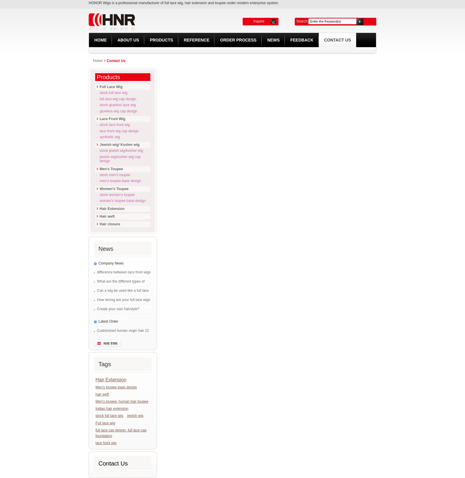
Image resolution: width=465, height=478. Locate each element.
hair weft (102, 394)
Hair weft (107, 216)
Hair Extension (112, 209)
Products (161, 40)
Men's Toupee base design (120, 181)
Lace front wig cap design (119, 131)
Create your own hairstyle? (118, 309)
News (273, 40)
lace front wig (106, 443)
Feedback (301, 40)
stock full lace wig (109, 416)
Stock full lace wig (113, 93)
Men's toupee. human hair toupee (121, 401)
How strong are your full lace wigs (123, 300)
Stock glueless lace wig (118, 105)
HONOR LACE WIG (153, 20)
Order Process (238, 40)
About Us (128, 40)
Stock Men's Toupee (115, 175)
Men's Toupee (111, 169)
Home (100, 40)
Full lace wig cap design (118, 99)
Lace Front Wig (112, 119)
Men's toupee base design (116, 387)
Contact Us (337, 40)
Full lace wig (105, 423)
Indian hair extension (111, 409)
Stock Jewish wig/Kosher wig (121, 151)
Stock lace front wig (115, 125)
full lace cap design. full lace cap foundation (120, 433)
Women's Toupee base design (123, 201)
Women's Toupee (114, 189)
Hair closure (110, 224)
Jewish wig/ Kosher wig (120, 145)
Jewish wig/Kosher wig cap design (120, 159)
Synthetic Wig (110, 137)
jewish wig (135, 416)
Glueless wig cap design (118, 111)
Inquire (259, 21)
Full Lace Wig (111, 87)
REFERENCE (196, 40)
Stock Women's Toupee (117, 195)
